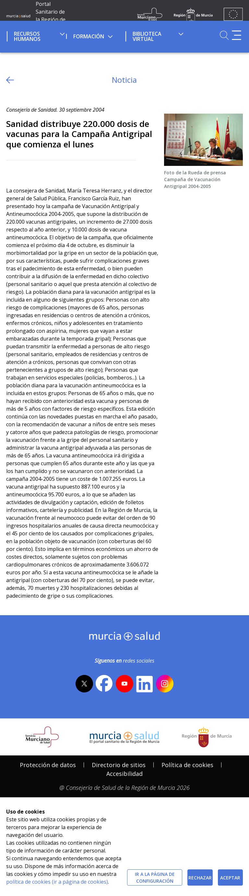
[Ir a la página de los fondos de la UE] (233, 15)
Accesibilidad (124, 774)
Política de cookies (187, 765)
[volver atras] (10, 80)
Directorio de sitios (119, 765)
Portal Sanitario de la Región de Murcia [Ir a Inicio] (50, 15)
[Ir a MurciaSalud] (18, 15)
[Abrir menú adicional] (236, 35)
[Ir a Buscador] (224, 35)
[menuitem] (35, 35)
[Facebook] (24, 171)
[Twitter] (11, 171)
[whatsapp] (36, 171)
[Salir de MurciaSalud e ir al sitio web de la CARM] (207, 737)
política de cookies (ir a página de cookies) (57, 881)
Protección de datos (48, 765)
